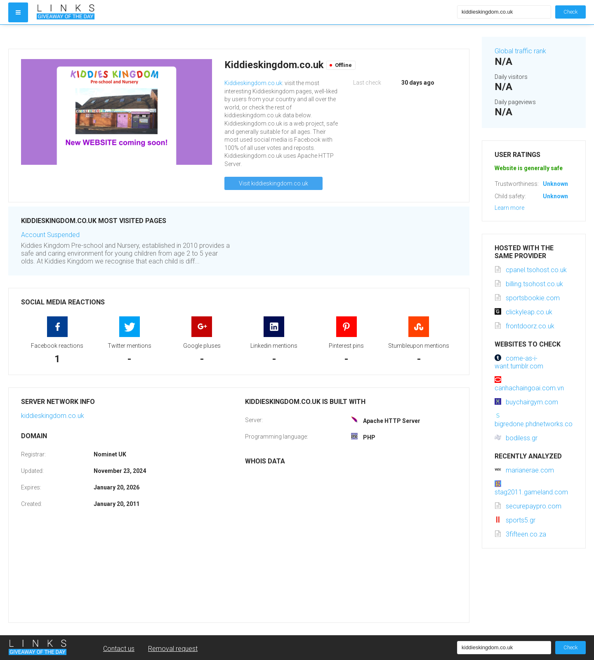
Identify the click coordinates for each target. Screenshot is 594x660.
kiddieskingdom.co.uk (52, 416)
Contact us (118, 649)
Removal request (173, 649)
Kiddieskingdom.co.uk (253, 83)
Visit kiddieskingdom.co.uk (273, 183)
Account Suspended (50, 235)
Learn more (509, 207)
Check (570, 12)
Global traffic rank (520, 51)
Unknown (555, 183)
